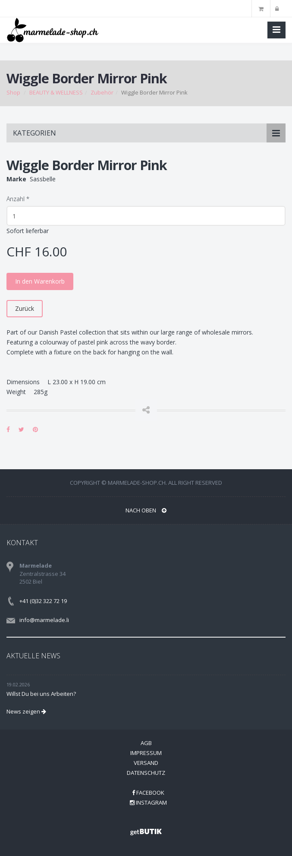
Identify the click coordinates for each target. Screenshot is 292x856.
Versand (146, 763)
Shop (13, 92)
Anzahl (17, 199)
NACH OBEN (146, 510)
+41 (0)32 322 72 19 (43, 601)
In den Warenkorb (40, 281)
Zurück (24, 308)
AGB (146, 743)
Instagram (148, 802)
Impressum (146, 753)
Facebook (148, 792)
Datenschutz (146, 773)
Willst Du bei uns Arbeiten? (41, 694)
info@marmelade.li (44, 620)
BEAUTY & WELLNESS (56, 92)
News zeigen (26, 711)
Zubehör (102, 92)
